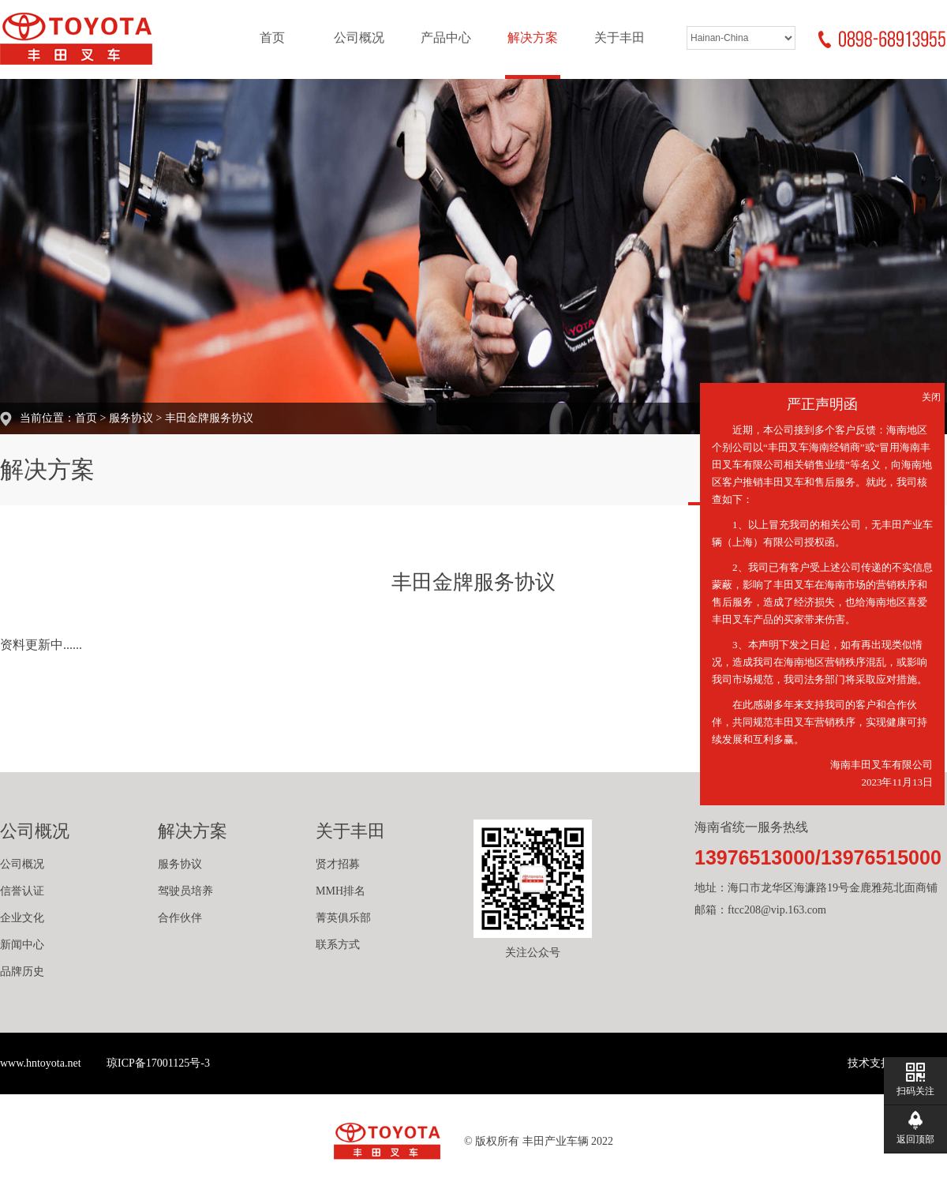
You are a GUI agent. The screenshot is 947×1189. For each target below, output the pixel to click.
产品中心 (446, 37)
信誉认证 (22, 891)
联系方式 (338, 945)
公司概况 (359, 37)
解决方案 (532, 37)
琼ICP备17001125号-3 (158, 1063)
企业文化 (22, 918)
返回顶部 (915, 1139)
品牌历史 (22, 971)
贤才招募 (338, 864)
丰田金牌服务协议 (209, 418)
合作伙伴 (180, 918)
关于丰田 (619, 37)
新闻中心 (22, 945)
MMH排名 (340, 891)
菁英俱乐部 (343, 918)
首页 (272, 37)
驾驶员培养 (185, 891)
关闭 (931, 397)
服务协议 (131, 418)
